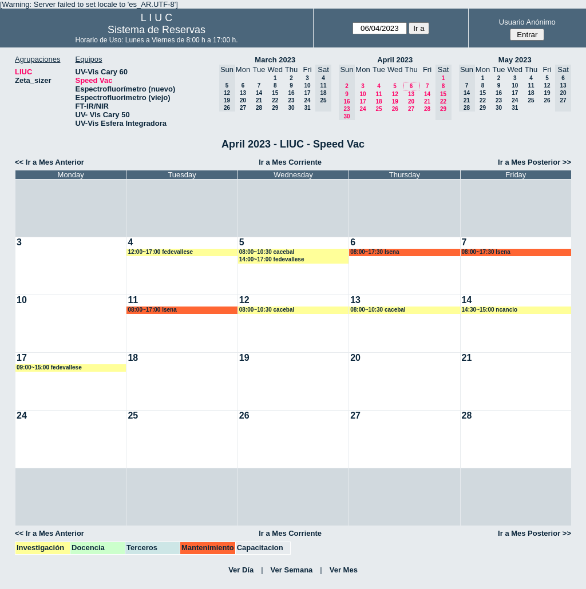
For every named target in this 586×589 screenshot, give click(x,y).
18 (378, 101)
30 (291, 108)
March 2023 (275, 59)
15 (275, 93)
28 (259, 108)
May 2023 (515, 59)
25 (378, 109)
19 (395, 101)
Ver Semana (292, 570)
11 (378, 94)
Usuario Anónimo (527, 22)
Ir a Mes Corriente (290, 162)
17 (307, 93)
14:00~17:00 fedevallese (271, 259)
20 (243, 100)
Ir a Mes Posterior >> (534, 162)
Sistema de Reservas (156, 29)
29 (275, 108)
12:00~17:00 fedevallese (160, 252)
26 (395, 109)
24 (307, 100)
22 (275, 100)
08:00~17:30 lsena (374, 252)
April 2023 (395, 59)
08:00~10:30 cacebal (266, 252)
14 (259, 93)
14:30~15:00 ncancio (490, 310)
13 (243, 93)
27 (243, 108)
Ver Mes (344, 570)
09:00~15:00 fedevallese (49, 367)
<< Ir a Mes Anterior (49, 162)
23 (291, 100)
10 (307, 85)
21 (259, 100)
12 (395, 94)
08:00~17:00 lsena (152, 310)
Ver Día (241, 570)
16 (291, 93)
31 (307, 108)
